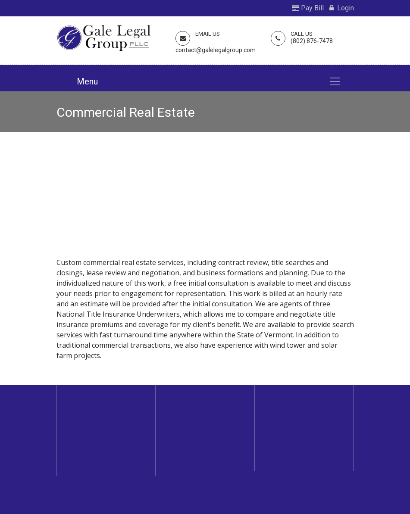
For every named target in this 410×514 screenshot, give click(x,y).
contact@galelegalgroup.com (215, 50)
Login (341, 8)
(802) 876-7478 (312, 40)
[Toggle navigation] (335, 81)
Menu (87, 81)
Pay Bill (308, 8)
